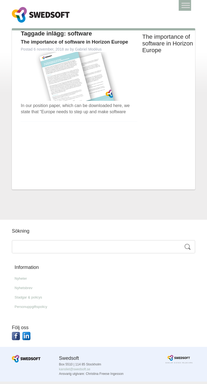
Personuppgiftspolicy (34, 309)
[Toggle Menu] (185, 5)
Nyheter (22, 281)
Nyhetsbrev (25, 290)
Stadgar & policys (31, 299)
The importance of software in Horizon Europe (75, 47)
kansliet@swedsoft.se (74, 372)
